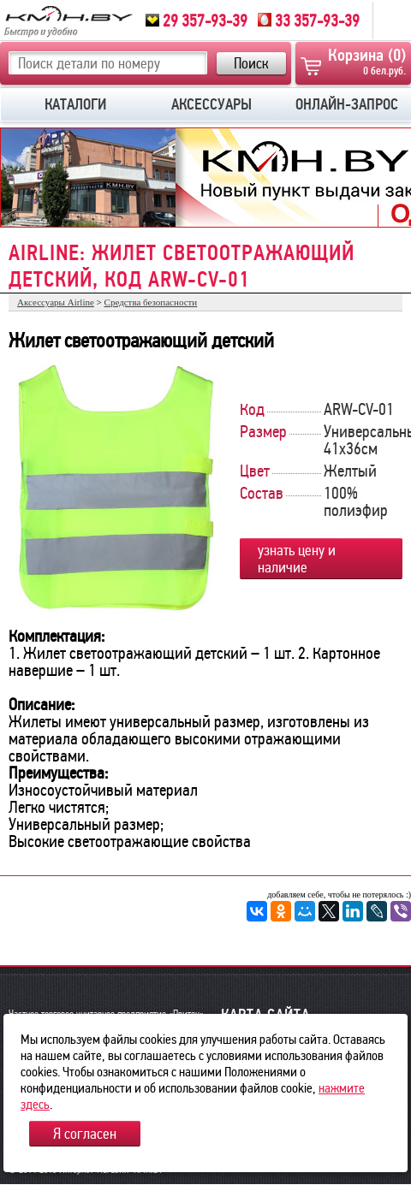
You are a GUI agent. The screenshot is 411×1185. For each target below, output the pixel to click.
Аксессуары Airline (55, 302)
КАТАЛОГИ (75, 104)
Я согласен (84, 1133)
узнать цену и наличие (297, 559)
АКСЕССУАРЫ (211, 104)
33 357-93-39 (309, 20)
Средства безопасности (151, 302)
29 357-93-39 (196, 20)
